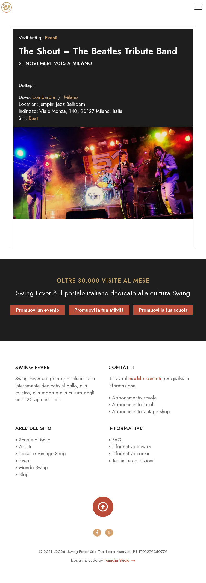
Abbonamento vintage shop (139, 411)
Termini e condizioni (131, 460)
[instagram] (109, 533)
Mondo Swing (33, 467)
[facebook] (97, 533)
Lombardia (43, 97)
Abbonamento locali (131, 404)
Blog (22, 474)
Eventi (51, 37)
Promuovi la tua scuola (163, 310)
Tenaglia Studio (120, 560)
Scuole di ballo (32, 439)
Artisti (23, 446)
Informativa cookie (129, 453)
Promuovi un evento (37, 310)
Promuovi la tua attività (99, 310)
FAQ (114, 439)
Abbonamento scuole (132, 397)
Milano (71, 97)
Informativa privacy (129, 446)
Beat (33, 118)
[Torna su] (103, 507)
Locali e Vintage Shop (42, 453)
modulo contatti (145, 378)
